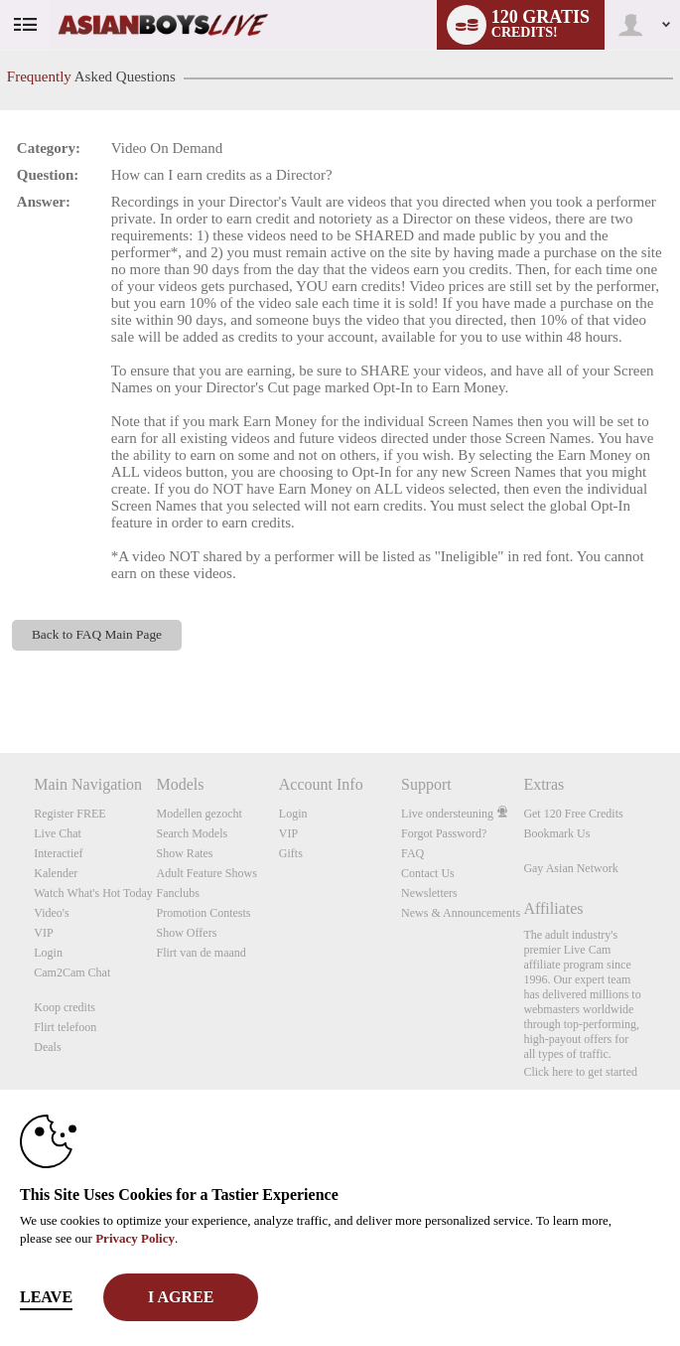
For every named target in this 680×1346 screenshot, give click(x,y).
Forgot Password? (443, 833)
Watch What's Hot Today (93, 893)
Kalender (55, 873)
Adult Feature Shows (207, 873)
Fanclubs (178, 893)
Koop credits (64, 1007)
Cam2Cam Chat (72, 972)
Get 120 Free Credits (572, 814)
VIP (43, 933)
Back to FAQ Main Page (97, 634)
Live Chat (57, 833)
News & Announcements (460, 913)
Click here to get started (580, 1072)
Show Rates (185, 853)
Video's (51, 913)
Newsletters (429, 893)
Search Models (192, 833)
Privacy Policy (135, 1238)
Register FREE (69, 814)
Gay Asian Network (570, 868)
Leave (46, 1296)
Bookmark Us (556, 833)
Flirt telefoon (65, 1027)
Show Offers (187, 933)
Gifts (291, 853)
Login (48, 953)
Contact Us (428, 873)
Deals (47, 1047)
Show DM (0, 678)
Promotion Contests (204, 913)
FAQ (412, 853)
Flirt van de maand (201, 953)
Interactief (58, 853)
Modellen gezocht (199, 814)
